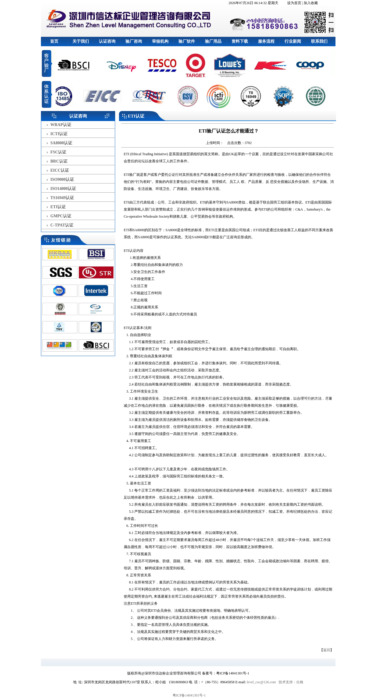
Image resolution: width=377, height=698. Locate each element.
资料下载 (240, 41)
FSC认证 (58, 152)
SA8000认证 (61, 143)
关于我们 (80, 41)
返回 (326, 650)
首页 (54, 41)
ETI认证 (58, 207)
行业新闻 (293, 41)
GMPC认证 (60, 216)
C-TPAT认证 (61, 225)
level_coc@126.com (261, 682)
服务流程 (266, 41)
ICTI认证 (58, 134)
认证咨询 (107, 41)
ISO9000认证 (62, 179)
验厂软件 (186, 41)
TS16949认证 (62, 198)
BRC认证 (58, 161)
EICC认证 (59, 170)
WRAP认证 (60, 125)
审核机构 (160, 41)
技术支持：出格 (291, 682)
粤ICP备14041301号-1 (189, 695)
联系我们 (319, 41)
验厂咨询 (133, 41)
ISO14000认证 (63, 188)
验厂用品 (213, 41)
